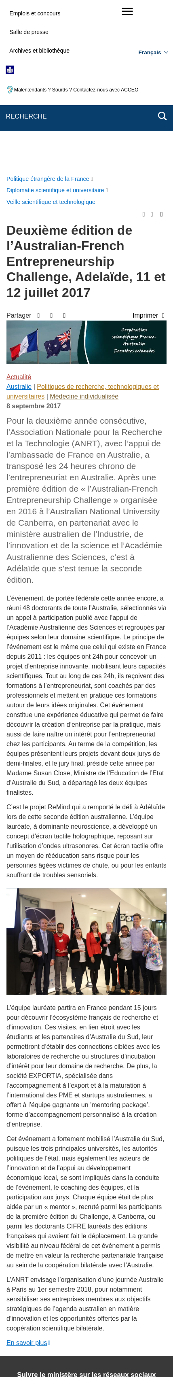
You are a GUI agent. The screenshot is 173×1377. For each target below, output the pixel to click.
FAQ (144, 1291)
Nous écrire (113, 1291)
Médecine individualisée (84, 232)
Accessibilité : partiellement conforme (111, 1303)
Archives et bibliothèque (39, 50)
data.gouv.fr (101, 1356)
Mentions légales (35, 1303)
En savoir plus (26, 1179)
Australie (19, 223)
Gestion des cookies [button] (128, 1312)
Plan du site (74, 1291)
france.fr (65, 1356)
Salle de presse (29, 32)
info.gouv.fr (142, 1347)
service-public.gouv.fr (40, 1347)
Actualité (18, 213)
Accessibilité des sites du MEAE (55, 1312)
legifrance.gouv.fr (97, 1347)
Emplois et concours (34, 13)
